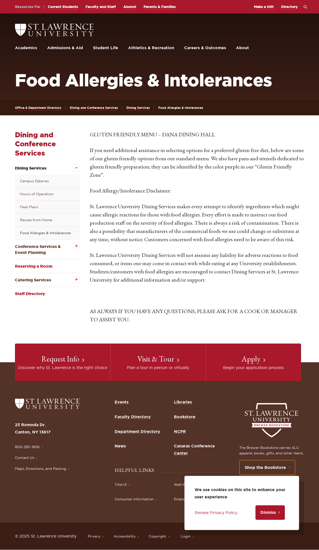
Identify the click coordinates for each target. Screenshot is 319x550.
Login (186, 536)
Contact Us (24, 458)
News (120, 446)
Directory (289, 7)
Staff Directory (30, 293)
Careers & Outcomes (205, 47)
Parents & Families (160, 7)
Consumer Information (134, 499)
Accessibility (125, 536)
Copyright (157, 536)
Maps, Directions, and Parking (40, 469)
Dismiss (268, 512)
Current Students (63, 7)
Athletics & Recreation (151, 47)
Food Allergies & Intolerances (45, 233)
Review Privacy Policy (216, 512)
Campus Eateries (34, 181)
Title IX (121, 485)
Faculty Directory (133, 416)
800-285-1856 (27, 447)
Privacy (94, 536)
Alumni (129, 7)
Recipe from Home (36, 220)
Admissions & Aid (65, 47)
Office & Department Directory (38, 107)
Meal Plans (29, 207)
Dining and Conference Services (94, 107)
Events (122, 402)
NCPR (180, 431)
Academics (26, 47)
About (242, 47)
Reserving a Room (34, 266)
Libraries (183, 402)
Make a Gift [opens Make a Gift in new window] (264, 7)
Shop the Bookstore (265, 467)
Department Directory (137, 431)
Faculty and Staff (100, 7)
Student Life (105, 47)
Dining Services (138, 107)
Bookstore (184, 416)
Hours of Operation (37, 194)
